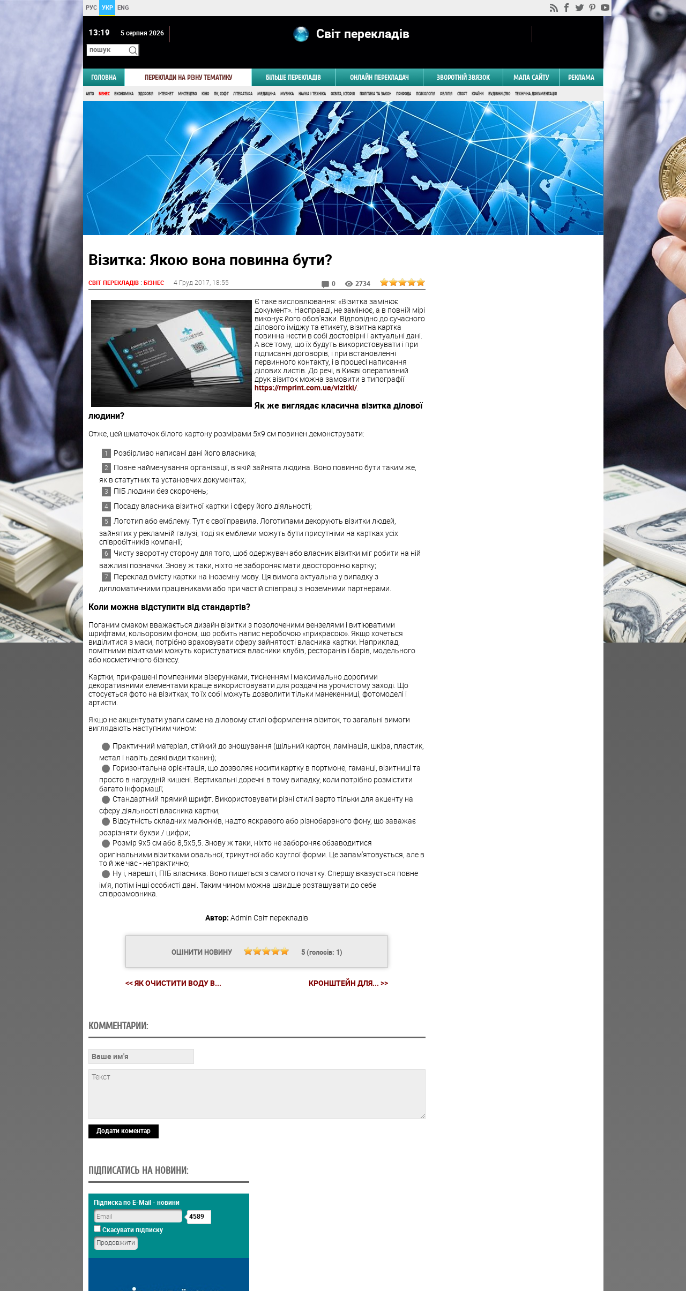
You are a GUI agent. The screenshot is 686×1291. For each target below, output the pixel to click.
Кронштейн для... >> (344, 976)
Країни (477, 79)
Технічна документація (536, 79)
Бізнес (104, 79)
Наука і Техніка (312, 79)
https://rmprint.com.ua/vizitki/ (306, 381)
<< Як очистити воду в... (169, 976)
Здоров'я (145, 79)
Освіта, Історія (343, 79)
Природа (403, 79)
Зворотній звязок (463, 62)
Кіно (205, 79)
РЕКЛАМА (581, 62)
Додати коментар (123, 1198)
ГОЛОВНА (103, 62)
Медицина (266, 79)
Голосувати (512, 656)
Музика (287, 79)
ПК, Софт (221, 79)
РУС (90, 7)
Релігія (446, 79)
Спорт (462, 79)
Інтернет (165, 79)
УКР (107, 7)
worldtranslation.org (496, 1236)
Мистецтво (187, 79)
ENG (123, 7)
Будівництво (499, 79)
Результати (512, 672)
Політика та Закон (375, 79)
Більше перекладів (293, 62)
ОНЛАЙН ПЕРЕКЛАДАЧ (379, 62)
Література (242, 79)
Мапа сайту (531, 62)
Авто (90, 79)
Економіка (123, 79)
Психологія (425, 79)
